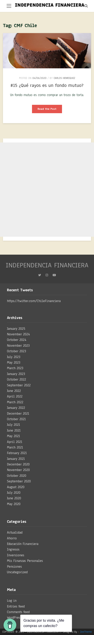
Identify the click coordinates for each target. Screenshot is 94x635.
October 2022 (16, 379)
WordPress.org (17, 617)
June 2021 (14, 430)
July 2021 (13, 424)
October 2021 (16, 419)
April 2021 (14, 442)
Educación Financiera (22, 544)
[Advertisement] (47, 189)
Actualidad (14, 532)
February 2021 (17, 453)
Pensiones (14, 566)
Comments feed (18, 612)
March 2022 (15, 402)
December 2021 (18, 413)
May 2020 (13, 504)
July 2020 (13, 492)
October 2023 (16, 351)
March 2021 (15, 447)
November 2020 (18, 470)
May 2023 (13, 362)
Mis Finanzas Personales (25, 560)
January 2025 (16, 328)
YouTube (54, 276)
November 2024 (18, 334)
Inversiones (15, 555)
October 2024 (16, 340)
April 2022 (14, 396)
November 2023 (18, 345)
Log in (11, 600)
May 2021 (13, 436)
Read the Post (50, 110)
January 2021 (16, 458)
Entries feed (16, 606)
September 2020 (19, 481)
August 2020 (15, 487)
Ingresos (13, 549)
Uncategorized (17, 572)
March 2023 (15, 368)
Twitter (39, 276)
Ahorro (12, 538)
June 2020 (14, 498)
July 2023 (13, 357)
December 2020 (18, 464)
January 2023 (16, 374)
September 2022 (19, 385)
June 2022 (14, 391)
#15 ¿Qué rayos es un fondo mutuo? (47, 85)
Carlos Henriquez (64, 78)
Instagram (47, 276)
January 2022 (16, 407)
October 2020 (16, 475)
